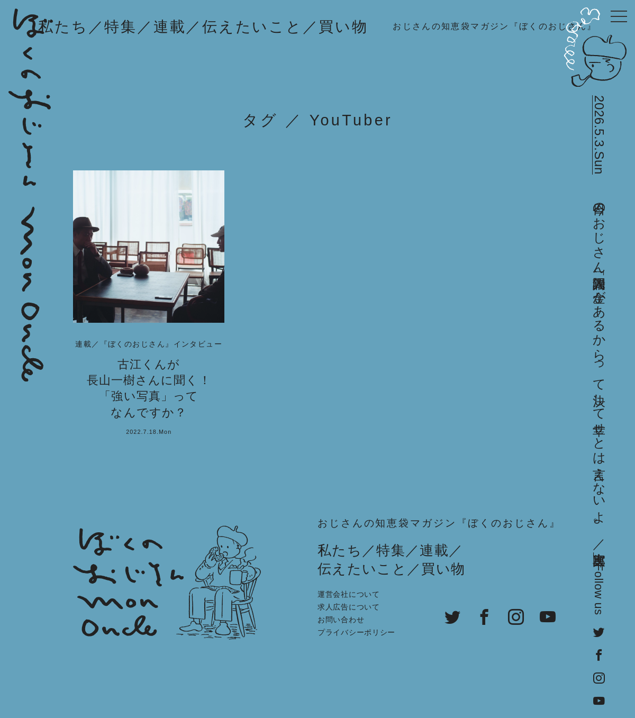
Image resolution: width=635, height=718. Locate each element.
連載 (169, 27)
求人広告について (349, 607)
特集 (120, 27)
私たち (63, 27)
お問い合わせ (341, 619)
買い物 (343, 27)
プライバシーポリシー (356, 632)
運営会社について (349, 594)
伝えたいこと (252, 27)
